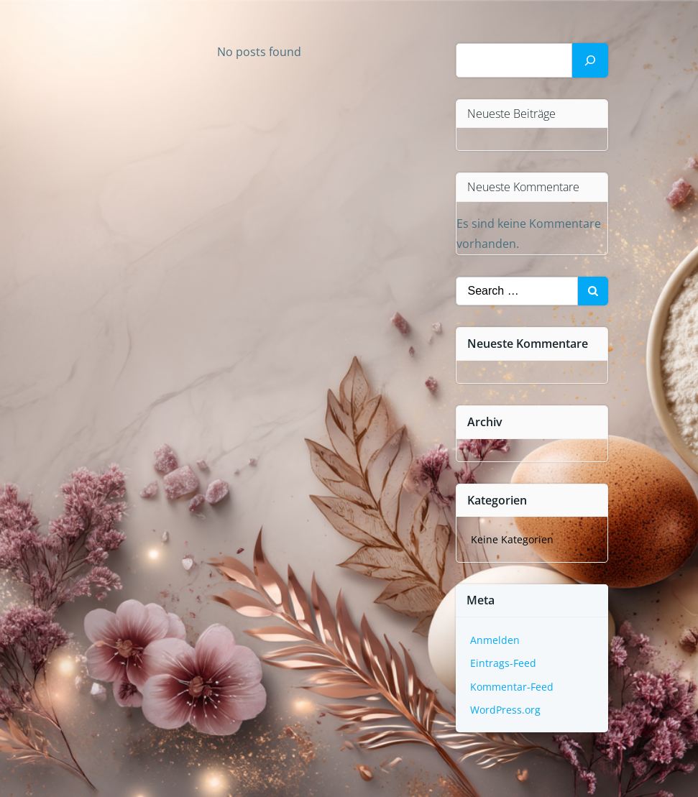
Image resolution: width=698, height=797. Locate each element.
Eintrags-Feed (503, 663)
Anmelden (495, 640)
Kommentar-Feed (512, 687)
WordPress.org (505, 710)
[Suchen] (590, 60)
